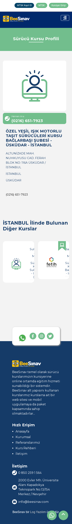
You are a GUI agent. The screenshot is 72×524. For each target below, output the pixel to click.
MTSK (42, 5)
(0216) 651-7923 (17, 194)
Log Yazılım (38, 512)
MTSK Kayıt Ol (24, 5)
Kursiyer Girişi (59, 5)
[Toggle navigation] (65, 18)
